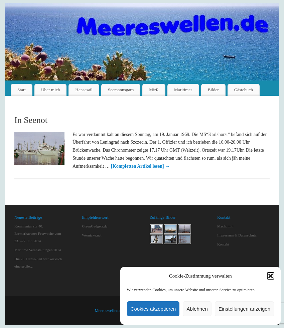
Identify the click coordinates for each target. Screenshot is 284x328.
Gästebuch (243, 89)
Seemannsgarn (121, 89)
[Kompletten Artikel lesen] (140, 166)
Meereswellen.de (109, 310)
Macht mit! (225, 226)
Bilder (213, 89)
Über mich (50, 89)
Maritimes (183, 89)
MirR (154, 89)
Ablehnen (196, 309)
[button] (270, 276)
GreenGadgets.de (94, 226)
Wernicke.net (91, 235)
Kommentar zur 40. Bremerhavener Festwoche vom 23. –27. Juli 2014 (37, 233)
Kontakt (223, 244)
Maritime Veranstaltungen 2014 (37, 250)
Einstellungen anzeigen (244, 309)
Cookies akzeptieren (153, 309)
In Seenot (30, 120)
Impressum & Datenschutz (236, 235)
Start (21, 89)
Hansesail (84, 89)
